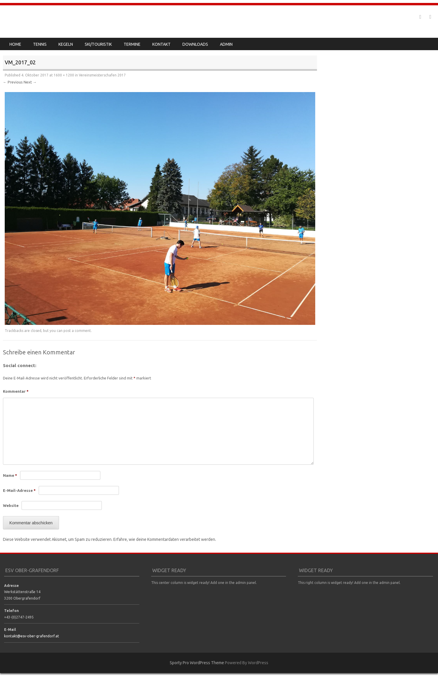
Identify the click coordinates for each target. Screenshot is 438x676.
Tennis (40, 44)
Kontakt (161, 44)
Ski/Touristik (98, 44)
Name (10, 475)
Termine (132, 44)
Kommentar (16, 391)
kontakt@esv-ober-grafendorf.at (31, 636)
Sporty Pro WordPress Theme (197, 662)
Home (15, 44)
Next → (30, 82)
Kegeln (65, 44)
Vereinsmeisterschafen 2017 (102, 75)
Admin (226, 44)
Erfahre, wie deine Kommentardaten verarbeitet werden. (164, 539)
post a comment (77, 331)
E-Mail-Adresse (19, 490)
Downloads (195, 44)
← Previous (13, 82)
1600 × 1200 (64, 75)
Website (11, 505)
